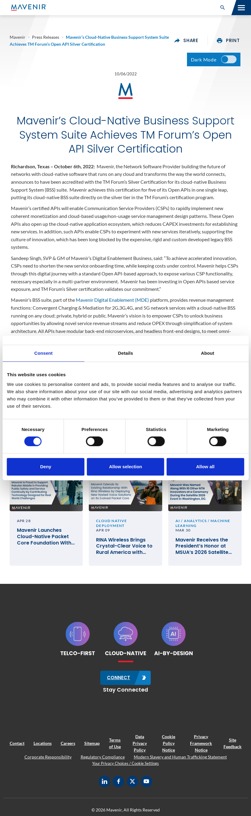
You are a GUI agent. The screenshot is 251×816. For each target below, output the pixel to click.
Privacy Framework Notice (201, 746)
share (186, 40)
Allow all (205, 466)
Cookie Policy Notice (168, 746)
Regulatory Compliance (103, 759)
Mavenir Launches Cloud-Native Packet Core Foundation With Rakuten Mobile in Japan (44, 540)
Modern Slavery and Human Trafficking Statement (180, 759)
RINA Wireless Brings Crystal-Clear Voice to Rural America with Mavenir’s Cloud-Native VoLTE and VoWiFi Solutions (125, 549)
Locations (43, 746)
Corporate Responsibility (48, 759)
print (228, 40)
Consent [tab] (43, 353)
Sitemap (92, 746)
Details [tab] (125, 353)
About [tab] (207, 353)
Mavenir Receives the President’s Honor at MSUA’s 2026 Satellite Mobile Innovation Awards (201, 549)
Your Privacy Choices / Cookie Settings (125, 766)
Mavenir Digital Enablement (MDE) (112, 301)
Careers (68, 746)
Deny (45, 466)
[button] (222, 7)
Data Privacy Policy (140, 746)
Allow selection (125, 466)
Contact (17, 746)
